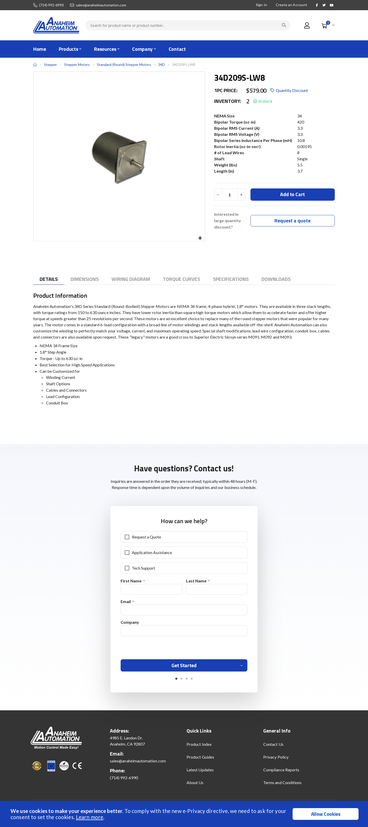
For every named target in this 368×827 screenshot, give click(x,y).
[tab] (48, 279)
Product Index (199, 746)
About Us (195, 784)
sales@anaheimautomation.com (101, 5)
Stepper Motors (77, 64)
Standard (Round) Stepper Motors (124, 64)
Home (35, 65)
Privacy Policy (276, 758)
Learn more (89, 817)
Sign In (261, 5)
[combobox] (187, 25)
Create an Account (291, 5)
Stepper (50, 64)
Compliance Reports (281, 771)
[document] (185, 814)
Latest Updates (200, 771)
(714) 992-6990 (51, 5)
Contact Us (273, 746)
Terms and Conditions (282, 784)
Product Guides (200, 758)
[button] (200, 238)
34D (161, 64)
